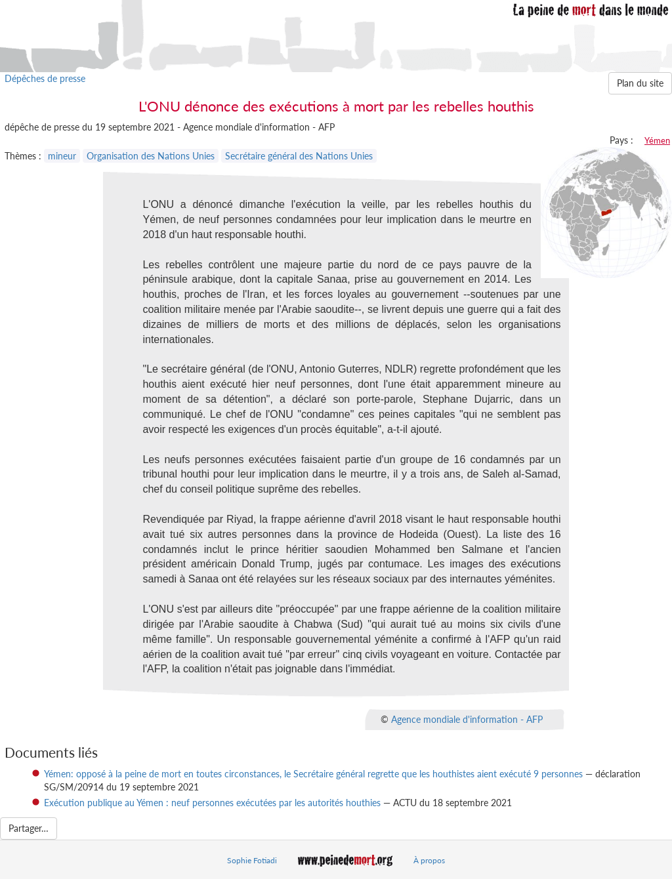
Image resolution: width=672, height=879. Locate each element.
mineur (62, 155)
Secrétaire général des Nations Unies (299, 155)
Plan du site (640, 83)
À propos (429, 860)
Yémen (657, 140)
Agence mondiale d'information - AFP (467, 719)
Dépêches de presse (45, 78)
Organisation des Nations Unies (151, 155)
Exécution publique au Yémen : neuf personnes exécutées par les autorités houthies (212, 802)
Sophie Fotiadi (252, 860)
